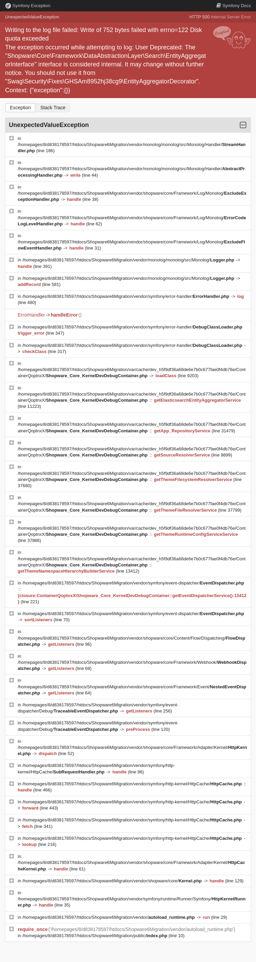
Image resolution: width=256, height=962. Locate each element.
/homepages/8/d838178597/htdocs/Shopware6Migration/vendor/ (109, 917)
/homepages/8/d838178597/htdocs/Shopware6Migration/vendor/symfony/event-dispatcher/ (133, 583)
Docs (233, 5)
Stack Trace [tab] (52, 107)
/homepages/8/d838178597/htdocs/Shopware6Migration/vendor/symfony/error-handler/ (126, 296)
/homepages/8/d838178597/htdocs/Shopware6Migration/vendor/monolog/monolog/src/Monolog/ (129, 259)
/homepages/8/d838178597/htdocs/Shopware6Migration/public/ (95, 935)
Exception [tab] (20, 107)
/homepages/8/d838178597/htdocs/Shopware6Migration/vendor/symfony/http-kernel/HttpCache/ (132, 783)
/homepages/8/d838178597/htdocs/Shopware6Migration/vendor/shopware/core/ (112, 880)
